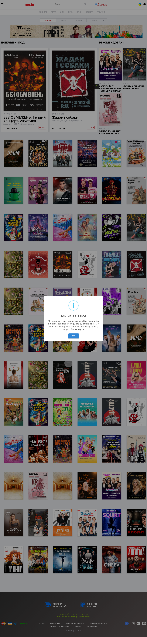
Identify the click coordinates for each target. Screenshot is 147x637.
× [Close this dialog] (100, 298)
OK (73, 335)
